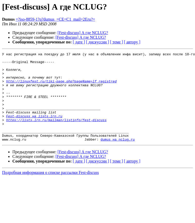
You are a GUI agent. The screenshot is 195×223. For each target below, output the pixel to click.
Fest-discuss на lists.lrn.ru (34, 129)
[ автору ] (132, 42)
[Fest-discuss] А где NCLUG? (82, 32)
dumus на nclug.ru (117, 157)
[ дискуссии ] (97, 42)
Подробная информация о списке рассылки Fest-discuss (50, 190)
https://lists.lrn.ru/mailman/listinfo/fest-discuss (56, 134)
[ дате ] (79, 42)
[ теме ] (116, 42)
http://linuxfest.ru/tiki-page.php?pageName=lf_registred (61, 87)
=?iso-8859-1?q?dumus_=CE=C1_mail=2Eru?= (55, 19)
